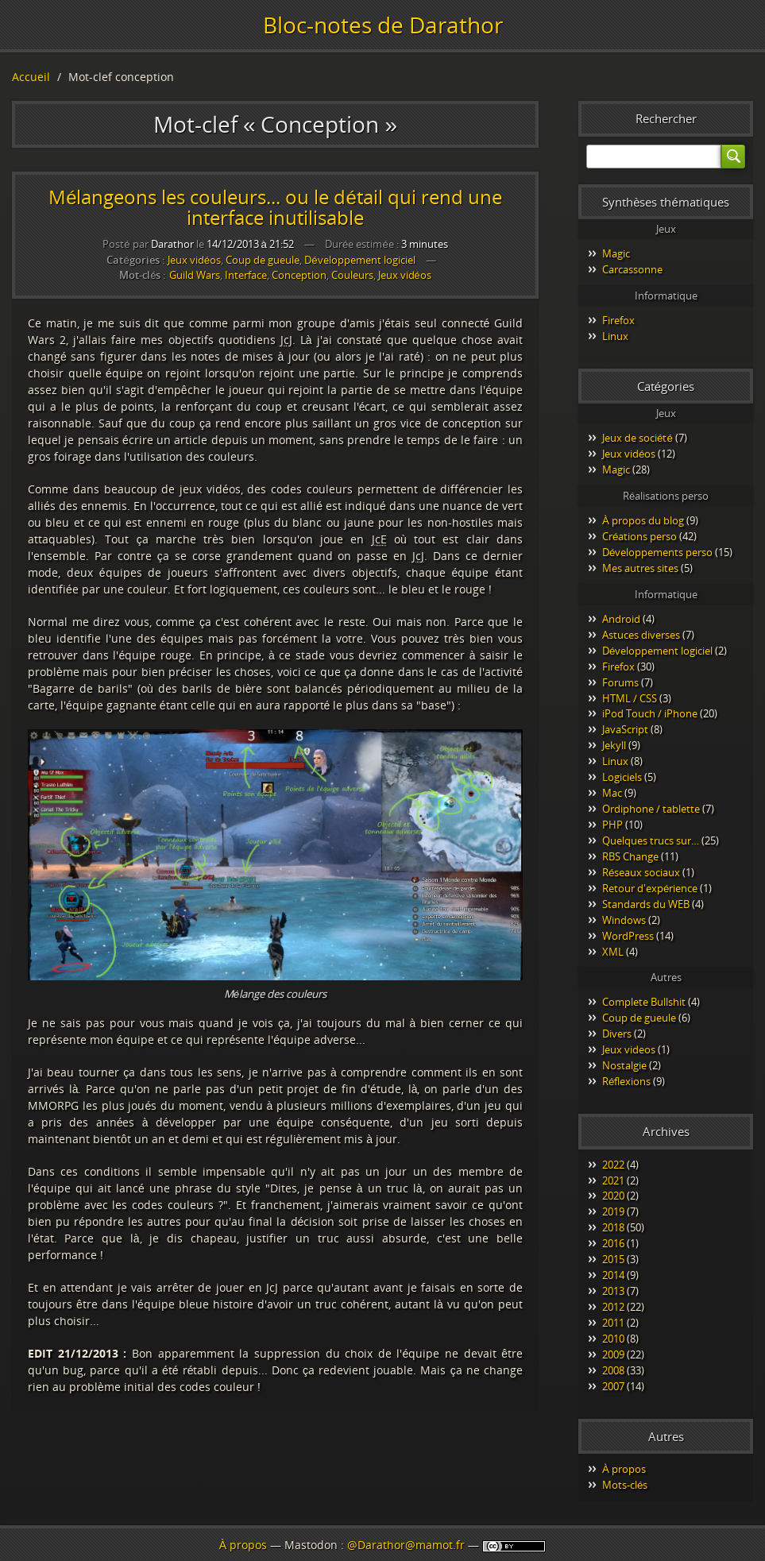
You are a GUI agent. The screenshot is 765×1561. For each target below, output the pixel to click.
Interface (246, 275)
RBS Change (630, 856)
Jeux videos (628, 1049)
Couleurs (352, 275)
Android (621, 619)
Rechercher (666, 118)
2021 (613, 1180)
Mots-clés (624, 1485)
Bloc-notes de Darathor (383, 25)
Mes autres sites (640, 568)
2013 (613, 1291)
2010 (613, 1338)
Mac (612, 793)
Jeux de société (637, 438)
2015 (613, 1259)
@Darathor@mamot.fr (406, 1544)
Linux (615, 336)
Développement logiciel (359, 260)
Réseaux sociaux (641, 872)
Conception (299, 275)
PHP (612, 824)
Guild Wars (194, 275)
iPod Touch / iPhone (649, 713)
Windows (624, 920)
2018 (613, 1227)
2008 (613, 1370)
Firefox (618, 320)
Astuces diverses (641, 635)
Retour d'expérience (649, 888)
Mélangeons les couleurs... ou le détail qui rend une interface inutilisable (275, 207)
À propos (624, 1469)
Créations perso (639, 536)
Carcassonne (632, 269)
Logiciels (622, 777)
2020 (613, 1195)
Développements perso (657, 552)
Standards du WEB (646, 904)
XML (613, 952)
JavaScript (625, 729)
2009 (613, 1354)
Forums (620, 682)
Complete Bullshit (644, 1002)
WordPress (628, 936)
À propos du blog (643, 520)
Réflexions (626, 1081)
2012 (613, 1307)
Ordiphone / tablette (651, 809)
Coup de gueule (262, 260)
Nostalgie (624, 1065)
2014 (613, 1275)
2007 (613, 1386)
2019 (613, 1211)
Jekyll (614, 745)
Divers (617, 1033)
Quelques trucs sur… (650, 840)
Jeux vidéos (194, 260)
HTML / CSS (629, 698)
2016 (613, 1243)
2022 (613, 1164)
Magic (616, 253)
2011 (613, 1323)
